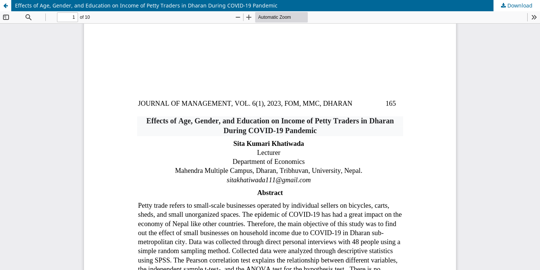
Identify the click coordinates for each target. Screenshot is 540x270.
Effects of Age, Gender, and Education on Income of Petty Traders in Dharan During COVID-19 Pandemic (146, 5)
